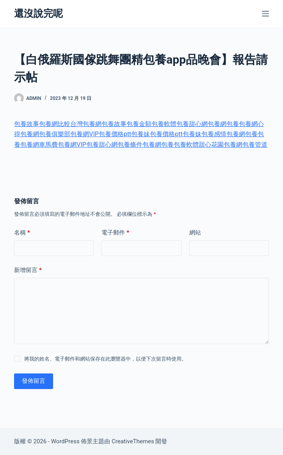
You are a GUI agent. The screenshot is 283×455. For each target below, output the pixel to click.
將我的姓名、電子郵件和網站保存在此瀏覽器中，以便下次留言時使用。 (105, 359)
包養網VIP (84, 134)
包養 (232, 124)
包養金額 (138, 124)
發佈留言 (33, 380)
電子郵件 (115, 233)
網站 (195, 232)
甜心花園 (211, 144)
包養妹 (140, 134)
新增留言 (28, 270)
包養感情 (213, 134)
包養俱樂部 (54, 134)
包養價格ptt (115, 134)
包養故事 (26, 124)
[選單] (265, 13)
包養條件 (129, 144)
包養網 (217, 124)
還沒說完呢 (38, 13)
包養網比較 (54, 124)
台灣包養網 (85, 124)
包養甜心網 (192, 124)
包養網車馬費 (39, 144)
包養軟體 (163, 124)
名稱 (22, 233)
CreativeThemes (133, 441)
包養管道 (254, 144)
